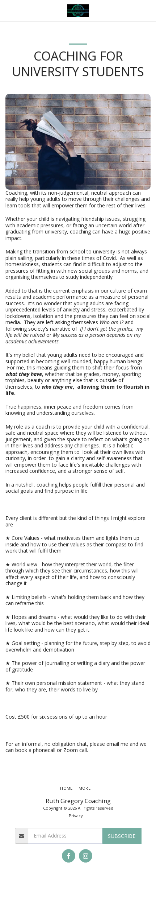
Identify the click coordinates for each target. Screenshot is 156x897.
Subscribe (121, 835)
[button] (8, 10)
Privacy (76, 815)
